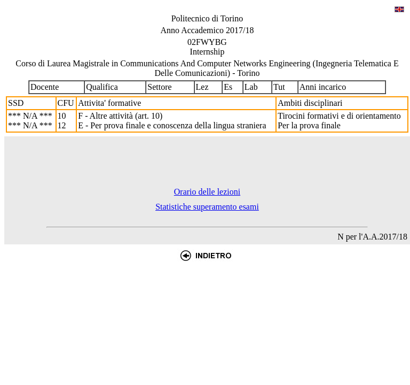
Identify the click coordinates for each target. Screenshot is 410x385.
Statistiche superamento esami (207, 206)
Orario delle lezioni (207, 191)
